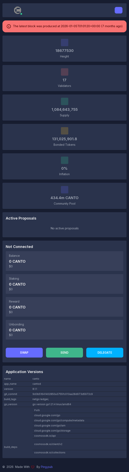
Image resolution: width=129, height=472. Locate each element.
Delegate (105, 352)
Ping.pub (47, 467)
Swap (24, 352)
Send (64, 352)
